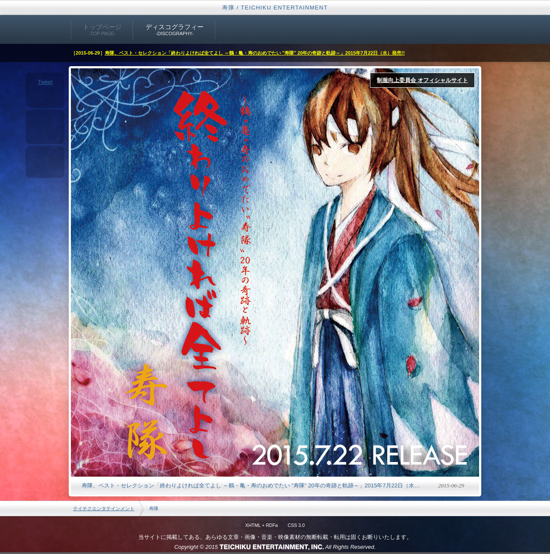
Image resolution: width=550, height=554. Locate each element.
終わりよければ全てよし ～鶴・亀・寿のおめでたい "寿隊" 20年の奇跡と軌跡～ (275, 272)
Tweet (45, 82)
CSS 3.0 (296, 525)
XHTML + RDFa (261, 525)
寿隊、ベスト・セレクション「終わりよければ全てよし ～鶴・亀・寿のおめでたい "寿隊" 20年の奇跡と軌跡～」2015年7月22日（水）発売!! (255, 52)
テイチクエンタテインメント (103, 508)
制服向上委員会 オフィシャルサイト (422, 80)
